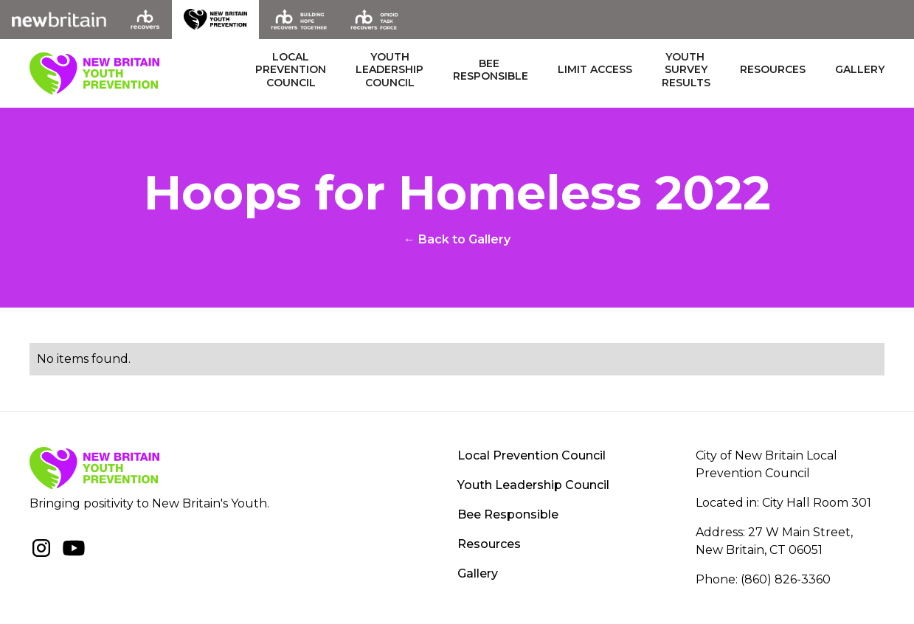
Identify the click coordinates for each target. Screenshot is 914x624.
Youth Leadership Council (533, 485)
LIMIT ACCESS (595, 69)
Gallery (859, 69)
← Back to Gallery (457, 239)
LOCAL (290, 70)
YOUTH (389, 70)
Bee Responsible (507, 514)
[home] (94, 73)
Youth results (686, 70)
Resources (773, 69)
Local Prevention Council (531, 455)
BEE (490, 70)
